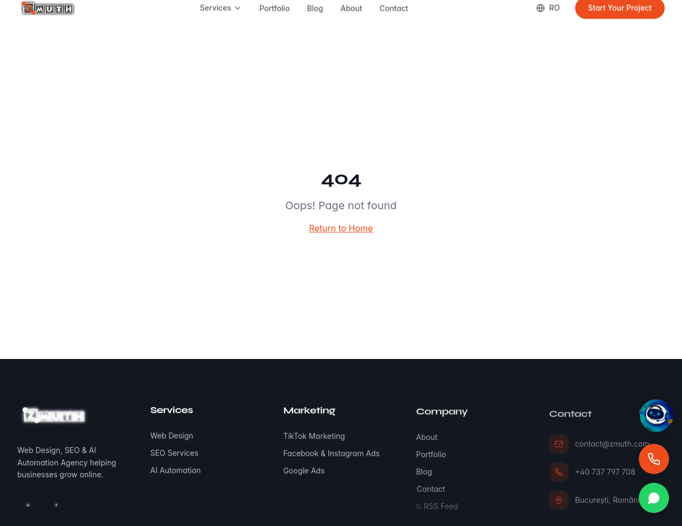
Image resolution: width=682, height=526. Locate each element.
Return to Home (341, 228)
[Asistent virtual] (656, 417)
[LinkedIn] (28, 505)
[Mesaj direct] (654, 498)
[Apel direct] (654, 459)
